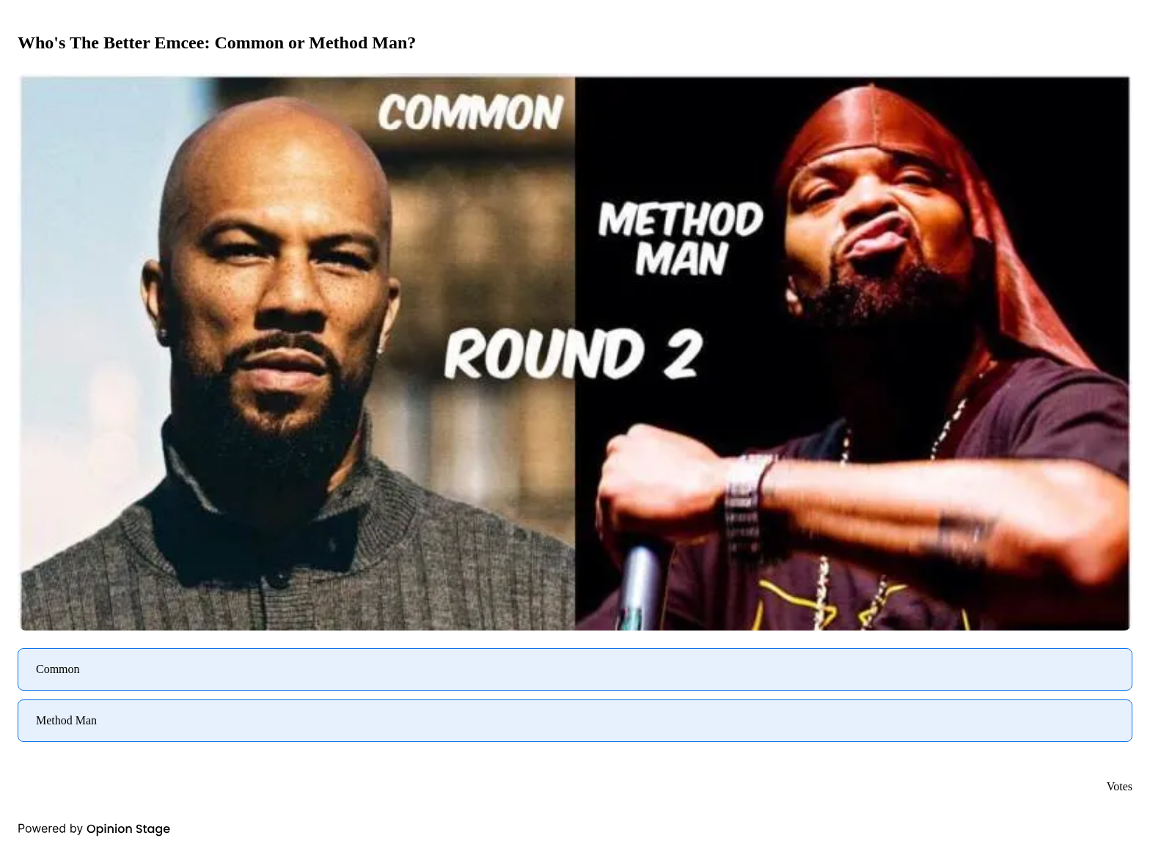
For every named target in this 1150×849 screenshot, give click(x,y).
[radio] (575, 669)
